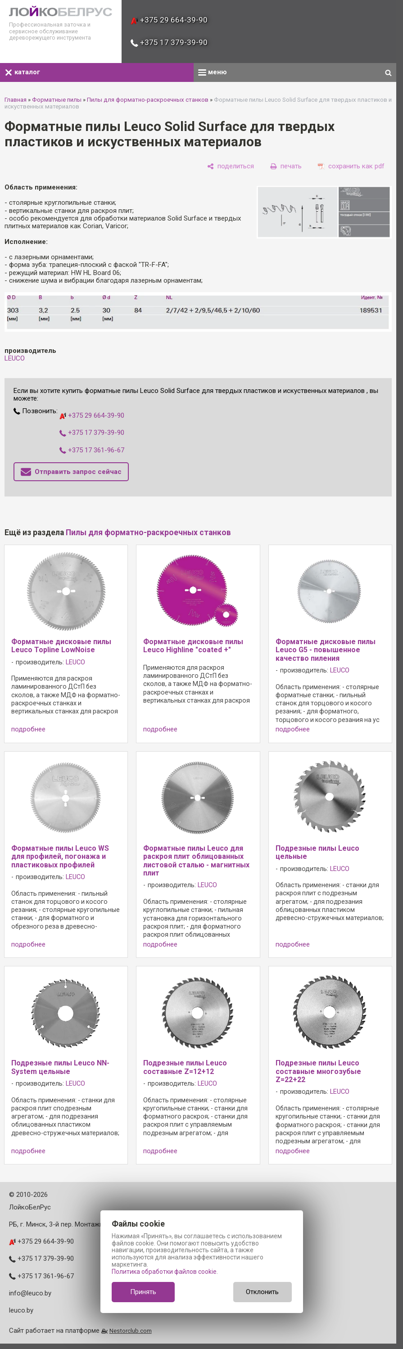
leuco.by (21, 1310)
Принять (143, 1292)
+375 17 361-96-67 (91, 450)
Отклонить (262, 1292)
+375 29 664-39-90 (169, 19)
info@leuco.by (30, 1293)
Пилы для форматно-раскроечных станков (147, 99)
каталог (22, 72)
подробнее (28, 729)
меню (212, 72)
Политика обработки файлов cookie (164, 1271)
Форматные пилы (57, 99)
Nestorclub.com (130, 1330)
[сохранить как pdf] (351, 166)
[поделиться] (230, 166)
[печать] (286, 166)
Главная (16, 99)
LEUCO (15, 358)
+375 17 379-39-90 (169, 42)
